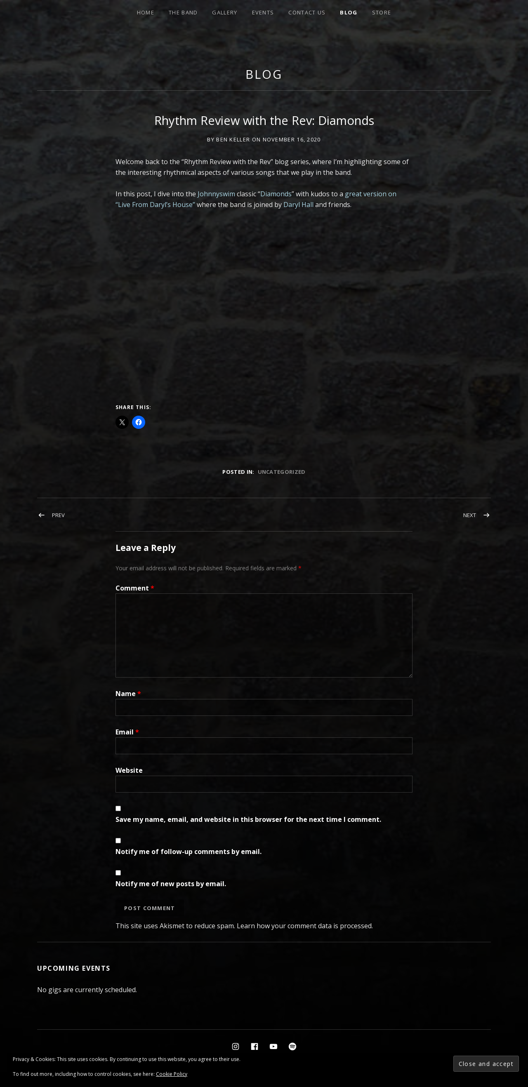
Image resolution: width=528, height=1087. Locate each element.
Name (128, 693)
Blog (264, 74)
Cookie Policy (171, 1074)
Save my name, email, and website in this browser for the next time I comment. (248, 819)
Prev (58, 515)
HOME (145, 12)
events (263, 12)
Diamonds (276, 193)
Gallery (224, 12)
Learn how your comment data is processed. (305, 925)
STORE (381, 12)
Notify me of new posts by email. (171, 883)
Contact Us (306, 12)
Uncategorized (282, 471)
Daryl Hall (298, 204)
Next (469, 515)
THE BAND (183, 12)
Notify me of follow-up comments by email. (189, 851)
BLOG (348, 12)
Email (127, 731)
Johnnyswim (216, 193)
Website (129, 770)
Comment (135, 588)
